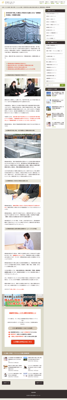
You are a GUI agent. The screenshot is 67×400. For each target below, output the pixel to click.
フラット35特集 (50, 38)
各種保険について (51, 78)
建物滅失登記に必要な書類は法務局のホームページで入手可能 (22, 69)
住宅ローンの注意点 (51, 22)
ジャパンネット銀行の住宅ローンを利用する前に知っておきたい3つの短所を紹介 (35, 367)
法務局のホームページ (18, 255)
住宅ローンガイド (51, 16)
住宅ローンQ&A (50, 19)
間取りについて (50, 81)
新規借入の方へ (50, 27)
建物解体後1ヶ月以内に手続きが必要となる (18, 67)
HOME (3, 7)
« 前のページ (6, 384)
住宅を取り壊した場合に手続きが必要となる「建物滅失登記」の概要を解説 (36, 7)
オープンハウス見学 (51, 59)
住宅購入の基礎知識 (51, 45)
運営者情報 (33, 394)
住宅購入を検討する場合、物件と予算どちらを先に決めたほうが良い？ (35, 359)
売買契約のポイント (51, 70)
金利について (50, 35)
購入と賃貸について (51, 62)
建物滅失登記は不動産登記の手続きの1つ (17, 63)
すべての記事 (7, 7)
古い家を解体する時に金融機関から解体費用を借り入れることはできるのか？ (15, 359)
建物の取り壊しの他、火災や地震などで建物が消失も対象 (21, 65)
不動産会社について (51, 67)
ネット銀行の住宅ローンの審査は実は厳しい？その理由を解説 (57, 127)
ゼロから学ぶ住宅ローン (52, 13)
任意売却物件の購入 (51, 76)
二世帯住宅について (51, 73)
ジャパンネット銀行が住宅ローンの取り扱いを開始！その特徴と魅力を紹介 (35, 375)
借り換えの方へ (50, 30)
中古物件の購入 (50, 56)
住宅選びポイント (51, 48)
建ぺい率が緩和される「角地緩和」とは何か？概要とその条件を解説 (57, 94)
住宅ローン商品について (52, 24)
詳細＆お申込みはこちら (23, 342)
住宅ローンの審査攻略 (52, 33)
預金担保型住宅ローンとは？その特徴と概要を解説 (57, 102)
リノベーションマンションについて (54, 53)
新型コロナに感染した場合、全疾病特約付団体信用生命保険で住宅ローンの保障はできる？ (15, 367)
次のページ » (39, 384)
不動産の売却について (52, 64)
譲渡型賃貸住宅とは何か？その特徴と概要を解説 (57, 109)
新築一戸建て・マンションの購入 (17, 7)
